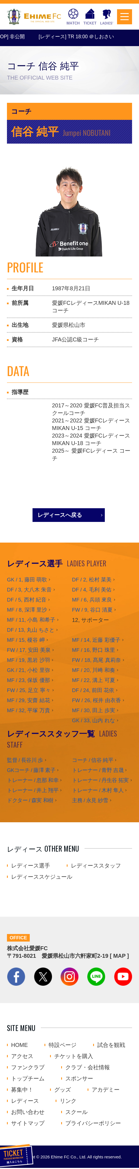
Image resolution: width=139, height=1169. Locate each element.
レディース (25, 1102)
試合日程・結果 (73, 17)
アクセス (22, 1057)
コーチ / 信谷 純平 (92, 760)
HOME (19, 1046)
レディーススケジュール (41, 877)
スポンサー (79, 1079)
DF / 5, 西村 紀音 (26, 600)
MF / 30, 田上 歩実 (93, 710)
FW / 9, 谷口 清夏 (92, 610)
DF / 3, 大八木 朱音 (29, 590)
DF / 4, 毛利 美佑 (91, 590)
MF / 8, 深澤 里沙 (27, 610)
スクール (76, 1113)
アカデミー (106, 1091)
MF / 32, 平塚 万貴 (28, 710)
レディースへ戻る (60, 515)
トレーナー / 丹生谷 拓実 (100, 780)
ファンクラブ (27, 1068)
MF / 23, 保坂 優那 (28, 680)
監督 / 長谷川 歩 (25, 760)
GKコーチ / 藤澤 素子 (31, 770)
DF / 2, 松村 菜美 (91, 580)
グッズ (62, 1091)
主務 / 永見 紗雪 (90, 800)
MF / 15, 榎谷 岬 (26, 640)
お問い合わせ (27, 1113)
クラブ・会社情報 (87, 1068)
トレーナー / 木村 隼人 (97, 790)
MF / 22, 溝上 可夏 (93, 680)
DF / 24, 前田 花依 (93, 690)
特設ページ (62, 1046)
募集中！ (22, 1091)
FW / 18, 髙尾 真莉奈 (96, 660)
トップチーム (27, 1079)
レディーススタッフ (96, 865)
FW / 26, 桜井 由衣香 (96, 700)
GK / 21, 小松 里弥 (28, 670)
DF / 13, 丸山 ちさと (30, 630)
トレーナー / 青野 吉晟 (97, 770)
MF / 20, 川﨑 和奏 (93, 670)
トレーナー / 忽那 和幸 (32, 780)
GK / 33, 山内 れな (93, 720)
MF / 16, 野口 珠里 (93, 650)
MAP (119, 957)
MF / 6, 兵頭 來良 (92, 600)
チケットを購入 (89, 17)
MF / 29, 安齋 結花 (28, 700)
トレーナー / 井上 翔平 (32, 790)
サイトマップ (27, 1124)
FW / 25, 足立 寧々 (29, 690)
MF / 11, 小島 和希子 (31, 620)
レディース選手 (30, 865)
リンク (68, 1102)
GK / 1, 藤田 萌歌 (27, 580)
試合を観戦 (111, 1046)
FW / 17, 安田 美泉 (29, 650)
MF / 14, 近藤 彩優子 (96, 640)
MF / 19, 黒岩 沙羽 (28, 660)
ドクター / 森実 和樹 (30, 800)
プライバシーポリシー (93, 1124)
